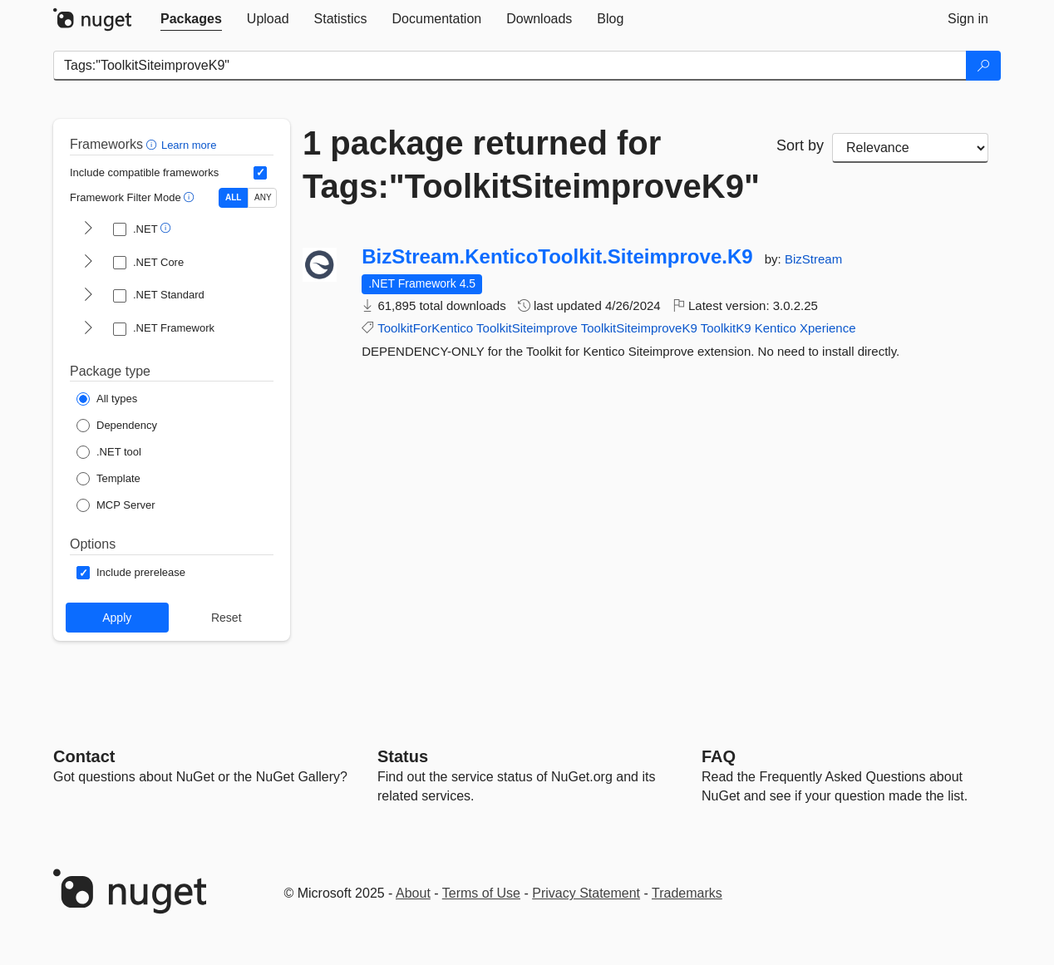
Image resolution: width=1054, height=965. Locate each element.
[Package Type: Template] (108, 478)
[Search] (983, 66)
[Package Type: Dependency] (117, 425)
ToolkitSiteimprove (527, 328)
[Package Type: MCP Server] (116, 505)
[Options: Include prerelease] (131, 572)
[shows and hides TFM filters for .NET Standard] (88, 296)
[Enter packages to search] (510, 66)
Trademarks (687, 893)
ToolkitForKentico (425, 328)
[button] (153, 144)
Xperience (828, 328)
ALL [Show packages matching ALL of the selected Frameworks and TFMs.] (233, 197)
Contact (84, 756)
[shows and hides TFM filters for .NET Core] (88, 262)
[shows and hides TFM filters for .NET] (88, 229)
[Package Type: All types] (107, 399)
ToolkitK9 (726, 328)
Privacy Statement (586, 893)
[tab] (191, 19)
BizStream (813, 259)
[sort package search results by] (910, 148)
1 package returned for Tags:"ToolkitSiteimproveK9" (527, 164)
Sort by (800, 145)
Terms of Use (481, 893)
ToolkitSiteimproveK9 (639, 328)
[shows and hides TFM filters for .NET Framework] (88, 329)
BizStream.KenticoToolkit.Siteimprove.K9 (557, 257)
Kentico (775, 328)
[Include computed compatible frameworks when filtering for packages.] (260, 173)
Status (402, 756)
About (413, 893)
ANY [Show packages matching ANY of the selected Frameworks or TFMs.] (263, 197)
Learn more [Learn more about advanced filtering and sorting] (188, 145)
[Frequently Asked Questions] (719, 756)
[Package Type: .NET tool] (109, 452)
